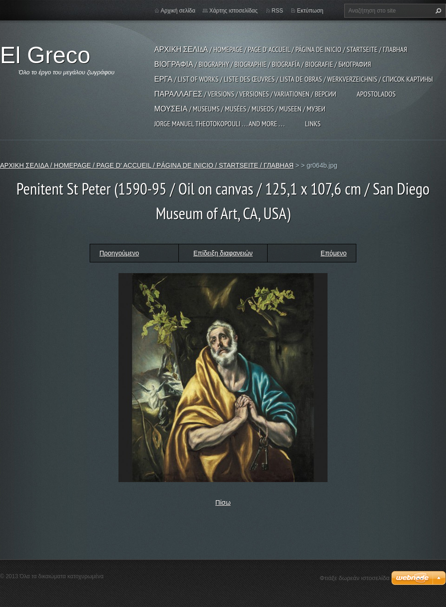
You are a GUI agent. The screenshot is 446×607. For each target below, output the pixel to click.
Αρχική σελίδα (178, 10)
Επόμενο (334, 253)
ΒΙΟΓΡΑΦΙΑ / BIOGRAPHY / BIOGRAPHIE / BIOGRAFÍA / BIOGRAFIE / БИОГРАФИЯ (262, 64)
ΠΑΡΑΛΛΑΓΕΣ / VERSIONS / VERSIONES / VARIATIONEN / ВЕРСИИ (245, 93)
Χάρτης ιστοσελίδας (233, 10)
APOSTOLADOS (376, 93)
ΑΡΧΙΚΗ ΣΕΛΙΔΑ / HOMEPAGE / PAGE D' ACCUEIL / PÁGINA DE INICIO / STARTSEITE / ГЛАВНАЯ (280, 49)
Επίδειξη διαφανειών (223, 253)
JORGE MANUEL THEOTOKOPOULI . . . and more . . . (219, 123)
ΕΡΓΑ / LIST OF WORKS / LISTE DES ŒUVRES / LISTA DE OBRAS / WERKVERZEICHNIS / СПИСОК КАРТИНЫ (293, 79)
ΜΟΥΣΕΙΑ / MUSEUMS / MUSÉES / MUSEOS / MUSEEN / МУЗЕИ (239, 108)
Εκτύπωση (310, 10)
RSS (277, 10)
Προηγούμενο (119, 253)
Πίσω (223, 502)
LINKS (313, 123)
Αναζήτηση (437, 11)
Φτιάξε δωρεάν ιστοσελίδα (354, 577)
